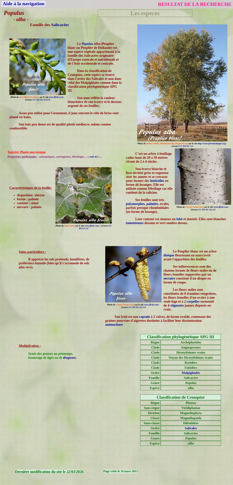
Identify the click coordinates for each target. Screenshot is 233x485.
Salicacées (60, 24)
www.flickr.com (56, 97)
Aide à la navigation (23, 3)
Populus (87, 44)
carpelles (193, 301)
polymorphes (135, 204)
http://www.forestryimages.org (212, 143)
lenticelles (157, 181)
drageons (69, 358)
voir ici (93, 156)
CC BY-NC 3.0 (186, 146)
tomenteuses (135, 223)
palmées (152, 204)
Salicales (191, 428)
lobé (179, 219)
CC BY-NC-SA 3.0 (41, 99)
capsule (144, 317)
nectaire (169, 278)
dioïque (168, 255)
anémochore (114, 324)
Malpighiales (191, 373)
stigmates (177, 305)
